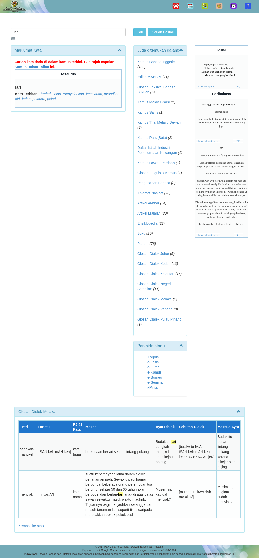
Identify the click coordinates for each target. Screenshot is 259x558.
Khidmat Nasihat (150, 193)
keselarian (94, 94)
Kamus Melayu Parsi (153, 102)
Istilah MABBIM (149, 77)
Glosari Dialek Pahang (154, 309)
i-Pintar (153, 387)
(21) (238, 141)
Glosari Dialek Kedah (154, 264)
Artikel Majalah (149, 213)
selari (57, 94)
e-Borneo (154, 377)
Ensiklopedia (147, 223)
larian (26, 99)
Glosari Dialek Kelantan (155, 274)
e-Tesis (153, 362)
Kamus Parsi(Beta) (152, 138)
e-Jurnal (153, 367)
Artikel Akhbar (148, 203)
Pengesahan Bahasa (153, 183)
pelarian (38, 99)
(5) (238, 235)
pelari (51, 99)
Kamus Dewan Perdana (156, 163)
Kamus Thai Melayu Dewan (159, 122)
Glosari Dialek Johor (153, 254)
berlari (46, 94)
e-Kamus (154, 372)
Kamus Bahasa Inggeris (156, 62)
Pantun (142, 244)
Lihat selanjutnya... (208, 86)
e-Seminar (155, 382)
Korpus (153, 357)
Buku (141, 233)
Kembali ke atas (31, 526)
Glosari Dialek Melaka (154, 299)
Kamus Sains (147, 112)
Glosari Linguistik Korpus (157, 173)
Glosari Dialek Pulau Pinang (159, 319)
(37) (238, 86)
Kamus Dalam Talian (32, 67)
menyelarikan (73, 94)
